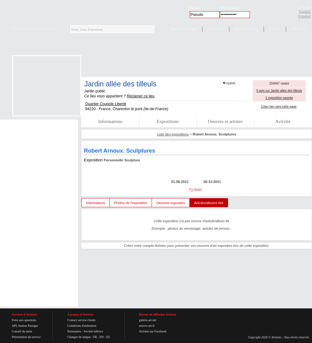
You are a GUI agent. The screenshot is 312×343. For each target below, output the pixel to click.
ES (108, 337)
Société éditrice (93, 331)
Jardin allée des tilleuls (120, 84)
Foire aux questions (24, 320)
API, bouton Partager (25, 325)
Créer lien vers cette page (279, 106)
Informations (110, 121)
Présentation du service (26, 337)
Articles (299, 29)
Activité (282, 121)
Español (304, 16)
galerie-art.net (147, 320)
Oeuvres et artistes (225, 121)
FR (95, 337)
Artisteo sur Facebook (152, 331)
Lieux (275, 29)
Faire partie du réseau (33, 29)
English (304, 11)
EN (102, 337)
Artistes (215, 29)
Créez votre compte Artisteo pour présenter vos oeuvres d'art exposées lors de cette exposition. (196, 245)
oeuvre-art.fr (146, 325)
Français (304, 7)
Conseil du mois (22, 331)
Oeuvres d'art (184, 29)
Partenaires (74, 331)
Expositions (246, 29)
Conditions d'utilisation (81, 325)
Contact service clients (81, 320)
